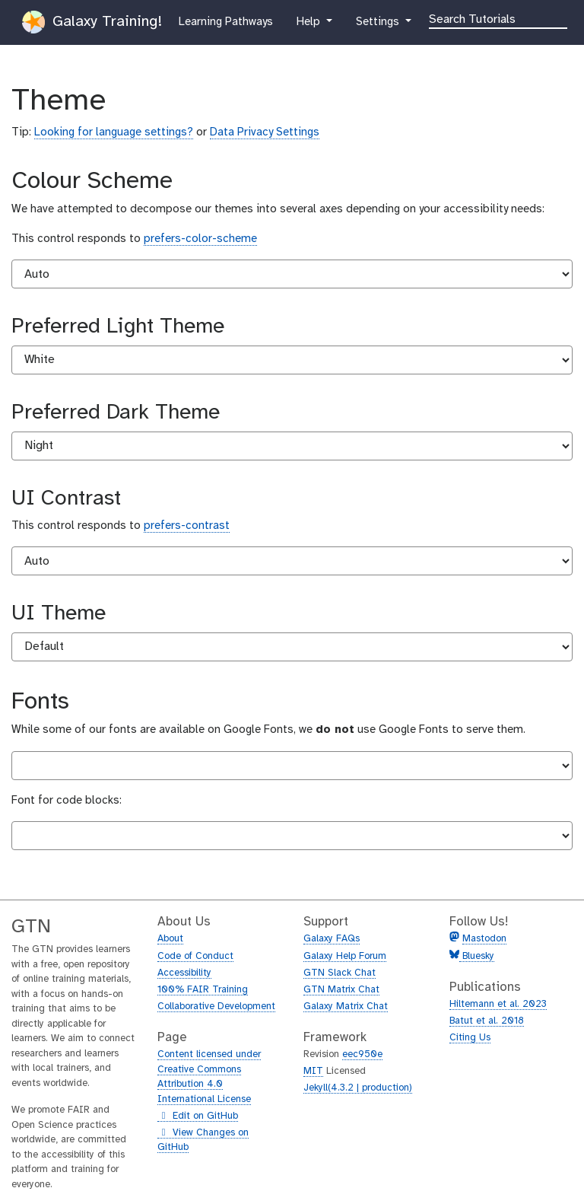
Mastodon (484, 939)
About (170, 939)
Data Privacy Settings (264, 132)
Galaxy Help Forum (344, 956)
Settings (384, 20)
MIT (313, 1071)
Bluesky (476, 956)
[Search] (498, 18)
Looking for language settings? (113, 132)
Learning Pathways (225, 20)
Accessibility (184, 973)
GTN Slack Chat (339, 973)
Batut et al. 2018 (486, 1021)
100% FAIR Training (202, 990)
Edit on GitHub (197, 1116)
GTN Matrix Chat (341, 990)
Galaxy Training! (92, 22)
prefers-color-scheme (200, 239)
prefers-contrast (187, 526)
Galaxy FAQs (331, 939)
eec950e (362, 1054)
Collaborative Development (216, 1006)
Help (309, 20)
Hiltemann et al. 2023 (498, 1004)
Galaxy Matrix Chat (345, 1006)
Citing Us (469, 1038)
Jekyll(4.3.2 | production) (357, 1088)
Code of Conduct (195, 956)
